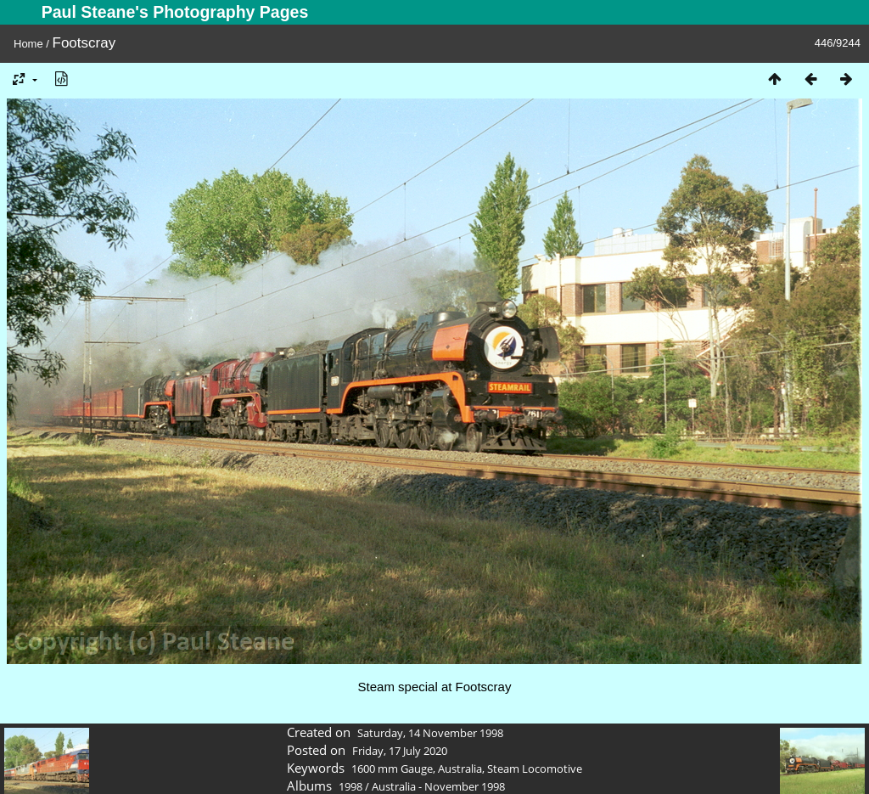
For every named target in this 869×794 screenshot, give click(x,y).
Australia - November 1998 (438, 786)
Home (28, 43)
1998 (350, 786)
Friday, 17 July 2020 (399, 750)
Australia (460, 768)
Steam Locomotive (534, 768)
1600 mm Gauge (392, 768)
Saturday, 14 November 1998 (430, 733)
